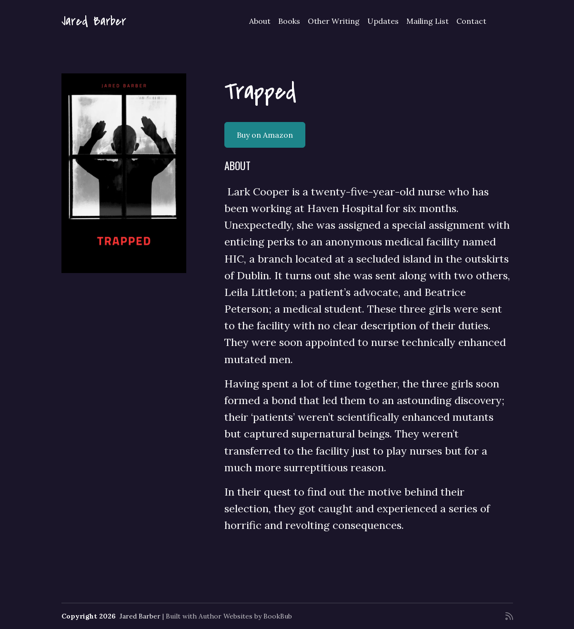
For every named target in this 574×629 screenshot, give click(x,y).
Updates (383, 21)
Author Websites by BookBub (245, 616)
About (260, 21)
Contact (471, 21)
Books (289, 21)
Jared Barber (93, 21)
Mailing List (427, 21)
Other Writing (334, 21)
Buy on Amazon (265, 135)
